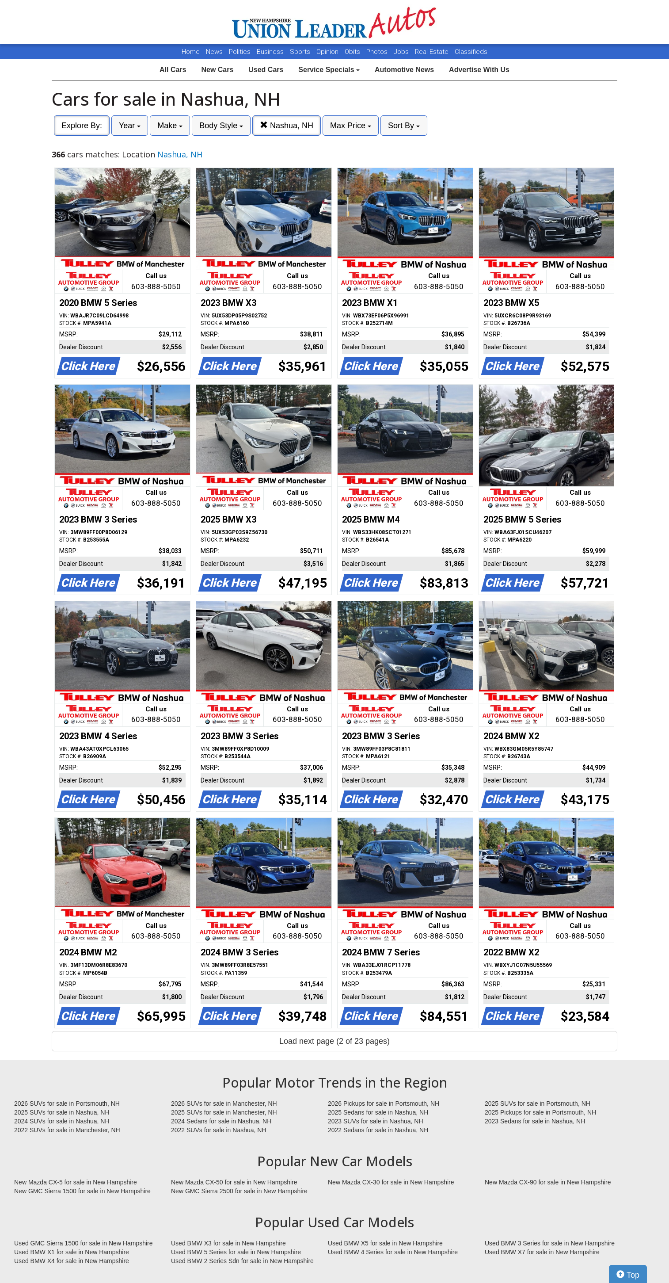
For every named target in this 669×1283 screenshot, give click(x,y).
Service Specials (329, 69)
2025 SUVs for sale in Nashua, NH (62, 1112)
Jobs (402, 52)
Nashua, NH (286, 125)
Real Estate (432, 52)
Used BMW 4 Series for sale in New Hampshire (393, 1252)
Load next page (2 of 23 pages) (334, 1041)
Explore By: (81, 125)
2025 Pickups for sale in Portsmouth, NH (540, 1112)
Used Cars (265, 69)
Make (169, 125)
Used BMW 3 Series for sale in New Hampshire (550, 1243)
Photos (377, 52)
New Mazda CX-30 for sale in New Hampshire (391, 1182)
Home (191, 52)
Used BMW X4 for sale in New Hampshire (71, 1260)
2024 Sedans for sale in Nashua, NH (221, 1121)
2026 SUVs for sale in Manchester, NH (224, 1103)
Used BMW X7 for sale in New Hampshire (542, 1252)
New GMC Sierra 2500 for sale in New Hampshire (239, 1191)
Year (130, 125)
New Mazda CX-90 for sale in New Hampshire (548, 1182)
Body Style (221, 125)
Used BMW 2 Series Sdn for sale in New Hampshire (242, 1260)
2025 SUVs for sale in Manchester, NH (224, 1112)
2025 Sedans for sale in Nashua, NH (378, 1112)
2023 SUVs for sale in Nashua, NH (375, 1121)
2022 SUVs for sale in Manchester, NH (67, 1130)
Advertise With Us (479, 69)
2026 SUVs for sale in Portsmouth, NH (67, 1103)
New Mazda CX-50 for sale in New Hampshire (234, 1182)
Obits (353, 52)
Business (271, 52)
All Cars (173, 69)
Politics (240, 52)
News (214, 52)
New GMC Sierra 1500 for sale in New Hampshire (82, 1191)
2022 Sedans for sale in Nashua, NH (378, 1130)
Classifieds (471, 52)
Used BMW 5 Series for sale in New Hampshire (236, 1252)
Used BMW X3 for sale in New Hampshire (228, 1243)
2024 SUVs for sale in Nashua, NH (62, 1121)
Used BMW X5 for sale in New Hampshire (385, 1243)
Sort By (404, 125)
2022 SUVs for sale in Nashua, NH (218, 1130)
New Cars (217, 69)
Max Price (350, 125)
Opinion (328, 52)
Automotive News (404, 69)
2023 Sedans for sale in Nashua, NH (535, 1121)
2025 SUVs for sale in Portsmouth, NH (537, 1103)
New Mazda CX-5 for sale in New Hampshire (75, 1182)
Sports (301, 52)
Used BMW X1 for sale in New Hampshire (71, 1252)
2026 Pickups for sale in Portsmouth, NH (383, 1103)
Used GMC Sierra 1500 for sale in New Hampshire (83, 1243)
